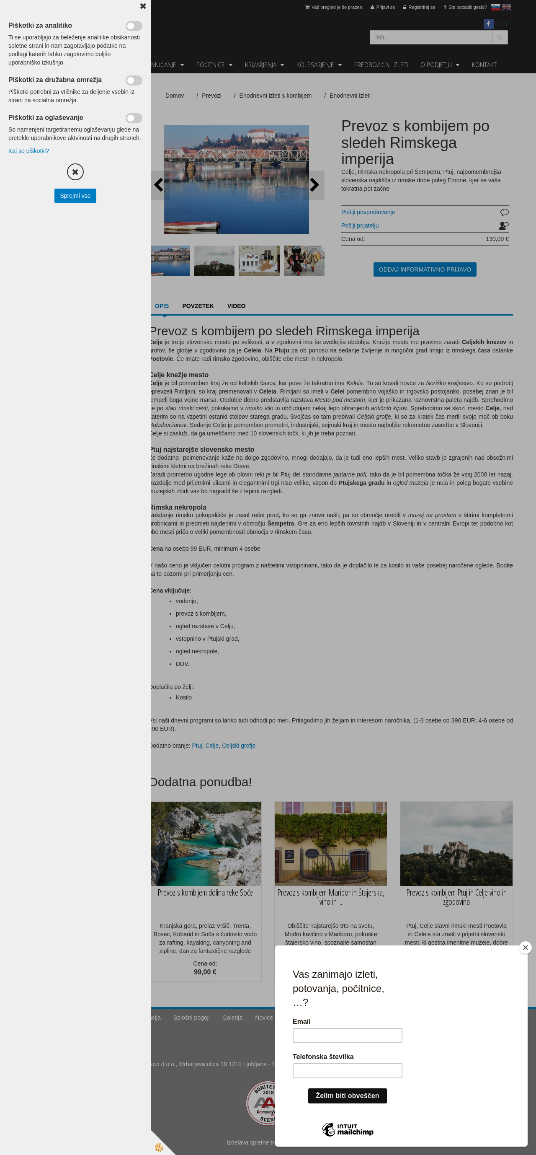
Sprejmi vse (75, 195)
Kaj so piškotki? (28, 151)
